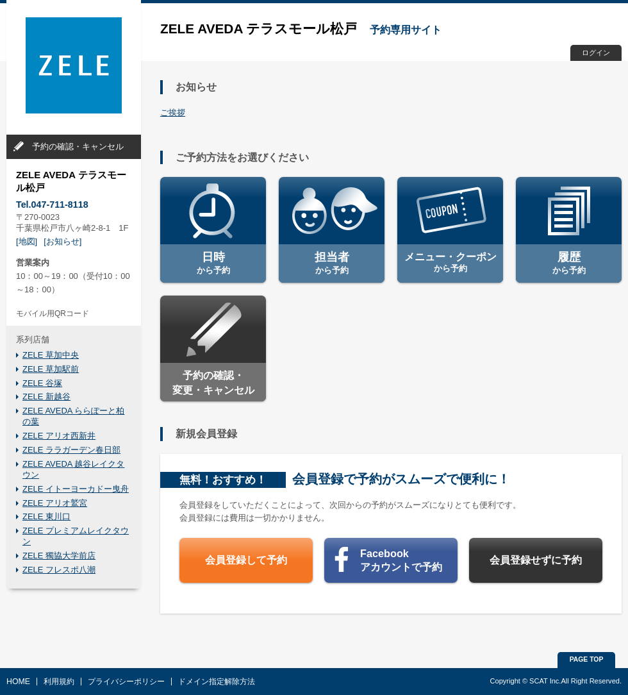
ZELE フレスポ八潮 (58, 569)
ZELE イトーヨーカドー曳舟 (75, 489)
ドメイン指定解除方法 (216, 681)
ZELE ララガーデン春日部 (71, 450)
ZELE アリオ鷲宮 (54, 503)
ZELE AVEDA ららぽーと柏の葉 (73, 416)
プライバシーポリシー (126, 681)
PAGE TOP (587, 659)
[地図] (26, 241)
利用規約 (59, 681)
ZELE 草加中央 (50, 355)
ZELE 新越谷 (46, 396)
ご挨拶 (172, 112)
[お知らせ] (62, 241)
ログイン (596, 52)
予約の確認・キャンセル (78, 146)
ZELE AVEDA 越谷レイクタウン (73, 469)
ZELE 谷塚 (42, 383)
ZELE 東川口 (46, 516)
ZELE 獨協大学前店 (58, 555)
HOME (18, 681)
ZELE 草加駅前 (50, 369)
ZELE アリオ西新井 (58, 435)
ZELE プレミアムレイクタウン (75, 536)
